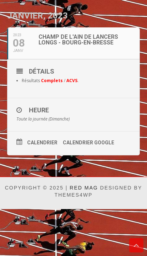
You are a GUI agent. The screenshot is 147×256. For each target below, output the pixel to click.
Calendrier (42, 142)
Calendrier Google (88, 142)
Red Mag (84, 188)
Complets (52, 81)
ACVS (71, 81)
